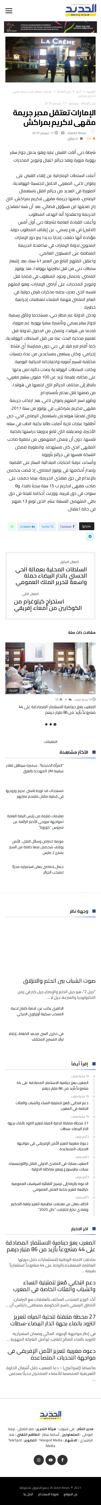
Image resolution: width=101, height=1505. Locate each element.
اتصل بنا (28, 1494)
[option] (50, 678)
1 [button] (54, 724)
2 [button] (51, 724)
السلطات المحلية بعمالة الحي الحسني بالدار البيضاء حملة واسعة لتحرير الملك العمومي (50, 572)
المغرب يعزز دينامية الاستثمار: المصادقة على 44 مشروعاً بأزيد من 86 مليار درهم (57, 709)
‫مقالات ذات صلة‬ (82, 633)
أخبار (78, 91)
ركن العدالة (64, 91)
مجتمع (73, 103)
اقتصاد (13, 690)
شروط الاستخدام (48, 1494)
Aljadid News (77, 133)
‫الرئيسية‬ (91, 91)
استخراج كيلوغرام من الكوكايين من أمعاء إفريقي (50, 601)
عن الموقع (71, 1494)
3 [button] (46, 724)
